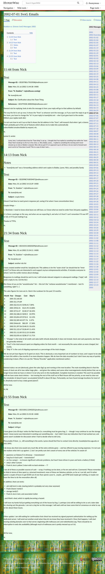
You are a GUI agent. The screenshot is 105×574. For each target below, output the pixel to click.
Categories (7, 549)
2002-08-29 (93, 157)
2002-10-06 (93, 209)
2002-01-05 (93, 43)
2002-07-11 (93, 123)
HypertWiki (11, 3)
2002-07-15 (93, 126)
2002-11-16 (93, 256)
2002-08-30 (93, 160)
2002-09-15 (93, 173)
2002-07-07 (93, 118)
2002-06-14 (93, 108)
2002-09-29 (93, 199)
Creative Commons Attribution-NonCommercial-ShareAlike (46, 563)
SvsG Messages (25, 26)
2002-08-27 (93, 155)
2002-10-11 (93, 215)
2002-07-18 (93, 129)
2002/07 (39, 549)
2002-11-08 (93, 241)
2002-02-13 (93, 63)
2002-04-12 (93, 84)
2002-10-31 (93, 235)
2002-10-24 (93, 222)
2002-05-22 (93, 103)
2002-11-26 (93, 264)
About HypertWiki (22, 567)
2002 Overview (95, 35)
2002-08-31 (93, 162)
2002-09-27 (93, 194)
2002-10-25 (93, 225)
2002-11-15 (93, 254)
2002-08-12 (93, 142)
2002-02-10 (93, 61)
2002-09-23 (93, 186)
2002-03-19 (93, 74)
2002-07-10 (93, 121)
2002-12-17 (93, 282)
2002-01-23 (93, 50)
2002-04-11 (93, 82)
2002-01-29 (93, 53)
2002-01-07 (93, 45)
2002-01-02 (93, 37)
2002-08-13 (93, 144)
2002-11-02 (93, 238)
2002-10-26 (93, 228)
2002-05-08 (93, 90)
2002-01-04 (93, 40)
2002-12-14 (93, 280)
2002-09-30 (93, 202)
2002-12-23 (93, 285)
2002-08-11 (93, 139)
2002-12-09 (93, 274)
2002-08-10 (93, 136)
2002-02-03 (93, 58)
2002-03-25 (93, 77)
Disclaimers (35, 567)
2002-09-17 (93, 178)
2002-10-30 (93, 233)
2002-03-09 (93, 69)
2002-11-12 (93, 246)
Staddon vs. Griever (11, 26)
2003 (91, 287)
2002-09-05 (93, 165)
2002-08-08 (93, 134)
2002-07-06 (93, 116)
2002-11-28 (93, 267)
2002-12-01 (93, 269)
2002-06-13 (93, 105)
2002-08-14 (93, 147)
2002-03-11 (93, 71)
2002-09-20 (93, 181)
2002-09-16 (93, 175)
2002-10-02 (93, 207)
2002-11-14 (93, 251)
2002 (34, 26)
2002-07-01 (93, 113)
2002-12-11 (93, 277)
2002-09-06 (93, 168)
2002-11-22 (93, 261)
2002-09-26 (93, 191)
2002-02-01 (93, 56)
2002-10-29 (93, 230)
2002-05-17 (93, 97)
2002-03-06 (93, 66)
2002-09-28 (93, 196)
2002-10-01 (93, 204)
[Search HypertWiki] (52, 3)
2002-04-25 (93, 87)
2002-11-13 (93, 248)
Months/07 (66, 549)
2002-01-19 (93, 48)
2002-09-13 (93, 170)
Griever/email (18, 549)
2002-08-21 (93, 152)
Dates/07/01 (55, 549)
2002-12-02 (93, 272)
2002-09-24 (93, 188)
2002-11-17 (93, 259)
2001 (91, 32)
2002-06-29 (93, 110)
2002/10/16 (94, 220)
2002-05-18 (93, 100)
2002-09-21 (93, 183)
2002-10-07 (93, 212)
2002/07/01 (29, 549)
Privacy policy (8, 567)
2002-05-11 (93, 95)
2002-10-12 (93, 217)
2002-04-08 (93, 79)
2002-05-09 (93, 92)
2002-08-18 (93, 149)
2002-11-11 (93, 243)
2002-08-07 (93, 131)
